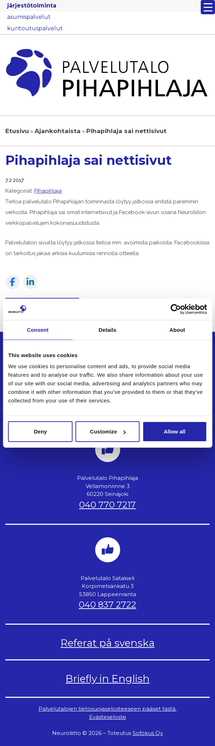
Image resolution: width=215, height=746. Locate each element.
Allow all (174, 431)
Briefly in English (108, 679)
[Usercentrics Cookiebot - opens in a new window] (175, 309)
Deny (40, 431)
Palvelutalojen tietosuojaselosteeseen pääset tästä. (107, 708)
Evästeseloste (107, 717)
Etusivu (17, 131)
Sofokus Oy (148, 733)
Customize (108, 431)
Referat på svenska (108, 643)
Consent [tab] (37, 329)
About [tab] (177, 329)
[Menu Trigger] (208, 7)
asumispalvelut (29, 17)
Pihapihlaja (48, 191)
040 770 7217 (107, 504)
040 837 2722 (107, 604)
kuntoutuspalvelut (35, 28)
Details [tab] (108, 329)
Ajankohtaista (58, 131)
